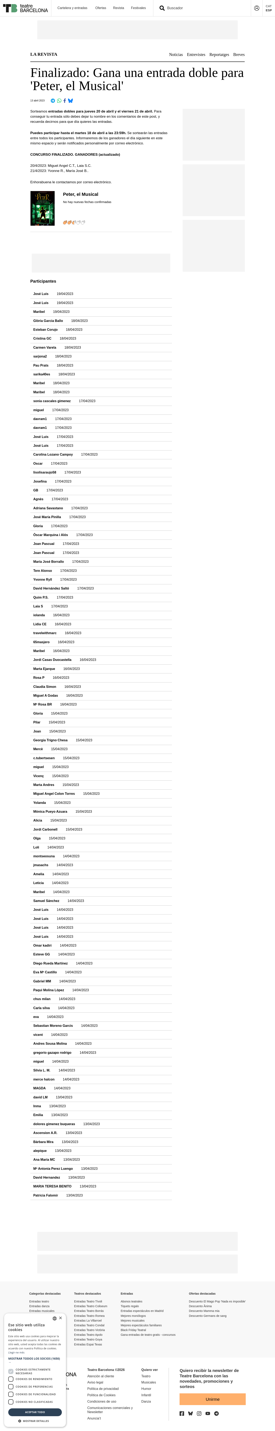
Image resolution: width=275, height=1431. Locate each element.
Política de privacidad (103, 1388)
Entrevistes (196, 54)
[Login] (256, 8)
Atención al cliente (100, 1376)
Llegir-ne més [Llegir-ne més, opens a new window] (16, 1352)
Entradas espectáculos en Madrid (142, 1311)
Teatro (145, 1376)
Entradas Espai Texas (88, 1344)
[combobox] (206, 8)
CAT (269, 6)
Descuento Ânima (200, 1306)
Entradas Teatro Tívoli (88, 1301)
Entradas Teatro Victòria (89, 1330)
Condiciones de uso (101, 1401)
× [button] (60, 1318)
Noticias (176, 54)
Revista (118, 8)
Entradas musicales (41, 1311)
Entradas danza (39, 1306)
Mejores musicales (133, 1320)
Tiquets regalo (130, 1306)
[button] (35, 1360)
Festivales (138, 8)
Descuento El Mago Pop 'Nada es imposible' (217, 1301)
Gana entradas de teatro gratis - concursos (148, 1334)
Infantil (146, 1395)
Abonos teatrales (131, 1301)
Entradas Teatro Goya (88, 1339)
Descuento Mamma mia (204, 1311)
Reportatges (219, 54)
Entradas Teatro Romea (89, 1315)
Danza (146, 1401)
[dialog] (35, 1370)
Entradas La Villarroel (88, 1320)
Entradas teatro (39, 1301)
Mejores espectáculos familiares (141, 1325)
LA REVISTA (43, 54)
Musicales (148, 1382)
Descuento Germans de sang (208, 1315)
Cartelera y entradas (72, 8)
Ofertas (100, 8)
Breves (239, 54)
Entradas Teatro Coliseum (90, 1306)
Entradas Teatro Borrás (89, 1311)
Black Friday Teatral (133, 1330)
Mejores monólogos (133, 1315)
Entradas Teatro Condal (89, 1325)
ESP (269, 10)
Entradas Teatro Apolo (88, 1334)
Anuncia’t (94, 1418)
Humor (146, 1388)
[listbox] (55, 1318)
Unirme (213, 1399)
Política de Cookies (101, 1395)
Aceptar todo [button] (35, 1412)
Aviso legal (95, 1382)
